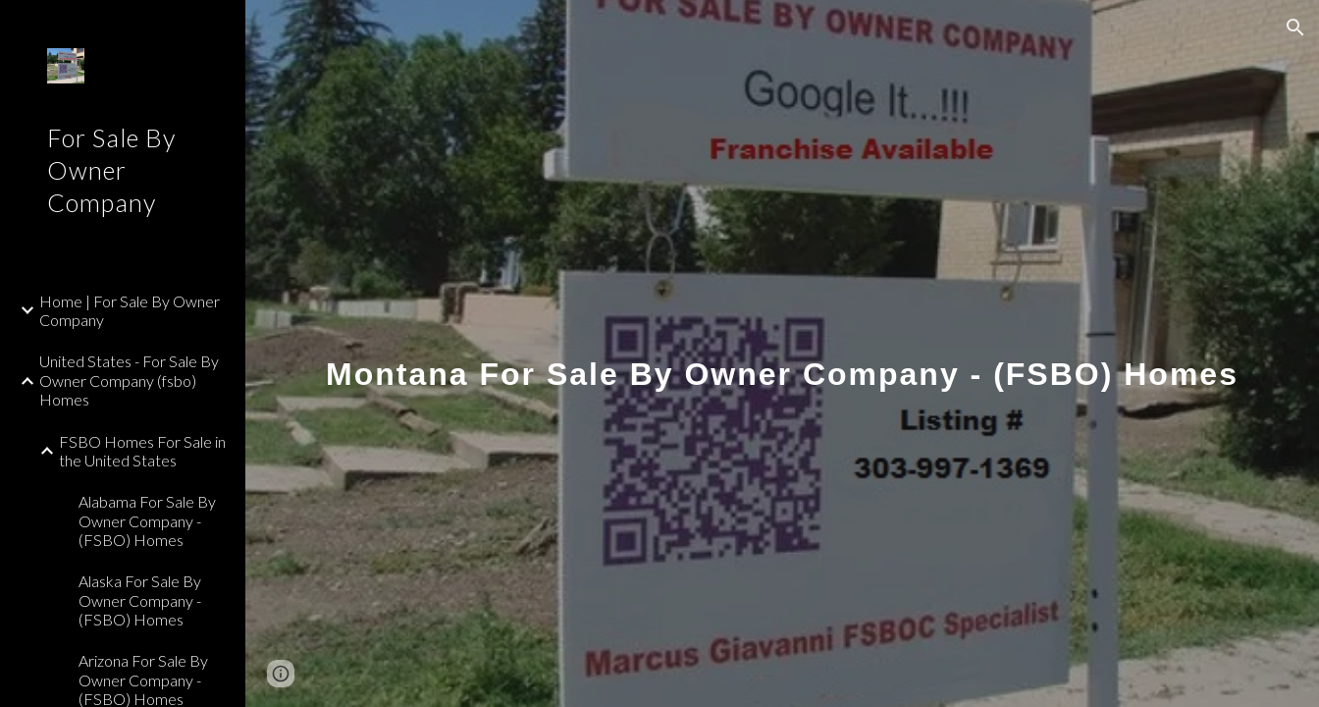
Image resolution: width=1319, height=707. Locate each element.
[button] (1295, 27)
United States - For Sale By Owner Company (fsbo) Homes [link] (129, 380)
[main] (781, 353)
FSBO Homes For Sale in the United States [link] (142, 450)
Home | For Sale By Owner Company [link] (129, 310)
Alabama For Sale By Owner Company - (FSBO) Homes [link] (147, 520)
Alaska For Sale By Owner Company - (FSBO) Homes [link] (140, 599)
